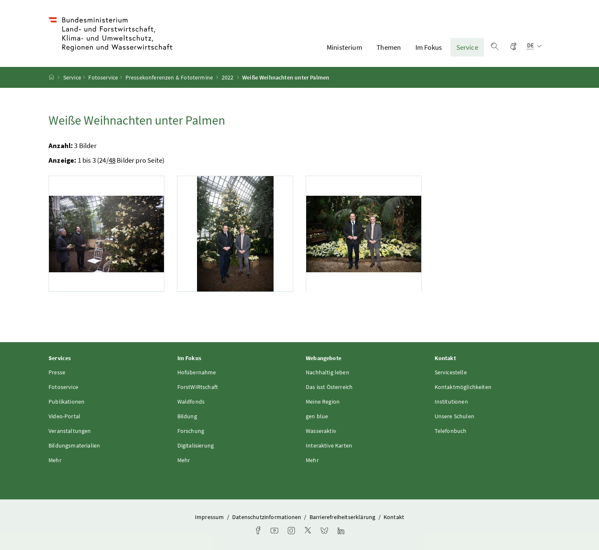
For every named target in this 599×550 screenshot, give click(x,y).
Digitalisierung (195, 445)
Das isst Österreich (329, 387)
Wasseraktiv (321, 431)
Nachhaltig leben (327, 372)
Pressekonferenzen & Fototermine (169, 77)
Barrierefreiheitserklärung (343, 517)
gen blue (317, 416)
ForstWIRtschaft (197, 387)
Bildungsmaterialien (74, 445)
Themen (388, 47)
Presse (57, 372)
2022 (228, 77)
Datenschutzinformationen (267, 517)
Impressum (210, 517)
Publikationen (66, 401)
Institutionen (451, 401)
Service (467, 47)
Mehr (55, 460)
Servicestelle (451, 372)
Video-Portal (64, 416)
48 (112, 160)
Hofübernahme (196, 372)
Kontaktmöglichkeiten (463, 387)
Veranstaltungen (70, 431)
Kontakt (394, 517)
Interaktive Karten (329, 445)
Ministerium (344, 47)
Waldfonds (191, 401)
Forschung (191, 431)
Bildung (187, 416)
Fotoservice (103, 77)
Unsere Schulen (454, 416)
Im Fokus (428, 47)
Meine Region (323, 401)
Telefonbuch (451, 431)
